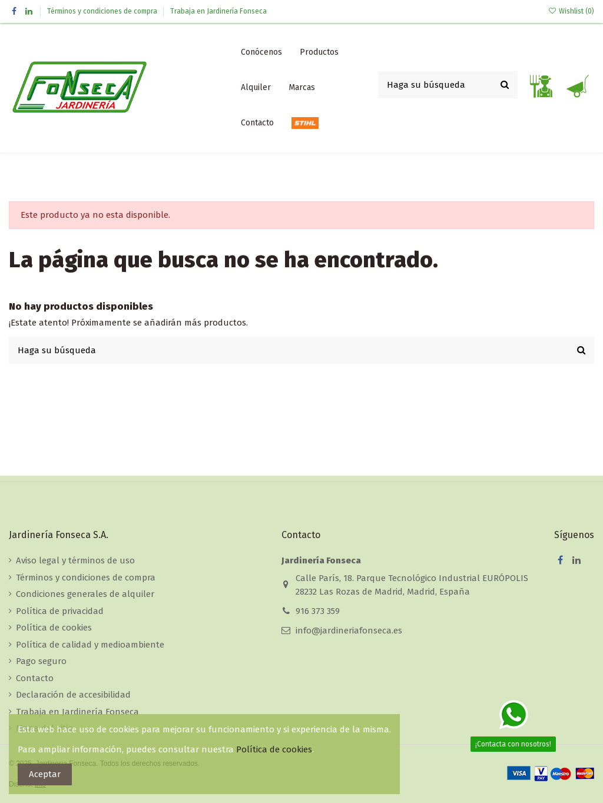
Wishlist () (571, 11)
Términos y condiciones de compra (103, 11)
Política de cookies (54, 627)
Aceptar (45, 774)
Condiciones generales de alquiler (85, 594)
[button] (319, 52)
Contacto (35, 678)
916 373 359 (318, 611)
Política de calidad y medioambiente (90, 644)
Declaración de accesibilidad (73, 694)
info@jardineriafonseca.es (349, 630)
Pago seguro (41, 661)
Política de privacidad (60, 611)
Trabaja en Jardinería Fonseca (218, 11)
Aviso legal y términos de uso (75, 560)
